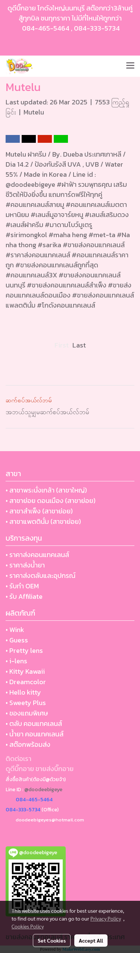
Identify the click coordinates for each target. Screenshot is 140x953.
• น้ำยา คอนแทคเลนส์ (34, 734)
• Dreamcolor (26, 682)
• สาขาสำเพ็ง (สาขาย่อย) (39, 511)
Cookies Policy (28, 926)
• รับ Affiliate (24, 596)
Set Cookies (52, 940)
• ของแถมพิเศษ (27, 713)
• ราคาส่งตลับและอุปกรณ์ (40, 575)
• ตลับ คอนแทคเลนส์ (34, 723)
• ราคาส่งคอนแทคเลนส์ (37, 555)
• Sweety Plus (26, 703)
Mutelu (34, 112)
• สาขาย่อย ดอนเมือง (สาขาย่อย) (51, 501)
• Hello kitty (23, 692)
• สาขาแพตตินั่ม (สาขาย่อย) (43, 521)
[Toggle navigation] (130, 66)
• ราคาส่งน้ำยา (25, 565)
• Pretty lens (24, 650)
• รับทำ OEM (22, 586)
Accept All (91, 940)
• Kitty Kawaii (25, 671)
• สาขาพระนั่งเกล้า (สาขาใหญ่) (46, 490)
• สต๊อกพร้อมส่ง (28, 744)
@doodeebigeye (43, 789)
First (62, 345)
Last (79, 345)
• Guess (17, 640)
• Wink (15, 630)
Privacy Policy (105, 918)
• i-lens (16, 661)
